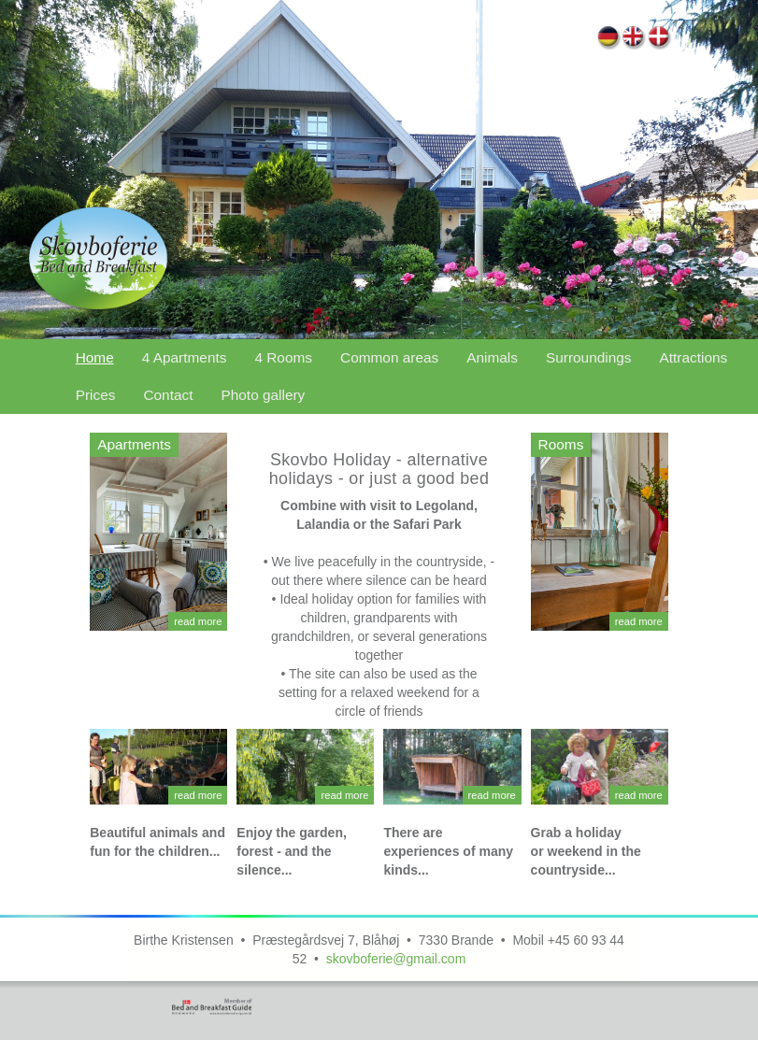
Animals (492, 357)
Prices (96, 395)
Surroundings (589, 357)
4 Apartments (184, 357)
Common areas (389, 357)
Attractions (694, 357)
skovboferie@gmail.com (396, 958)
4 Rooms (283, 357)
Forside (659, 38)
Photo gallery (263, 395)
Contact (168, 395)
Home (634, 38)
